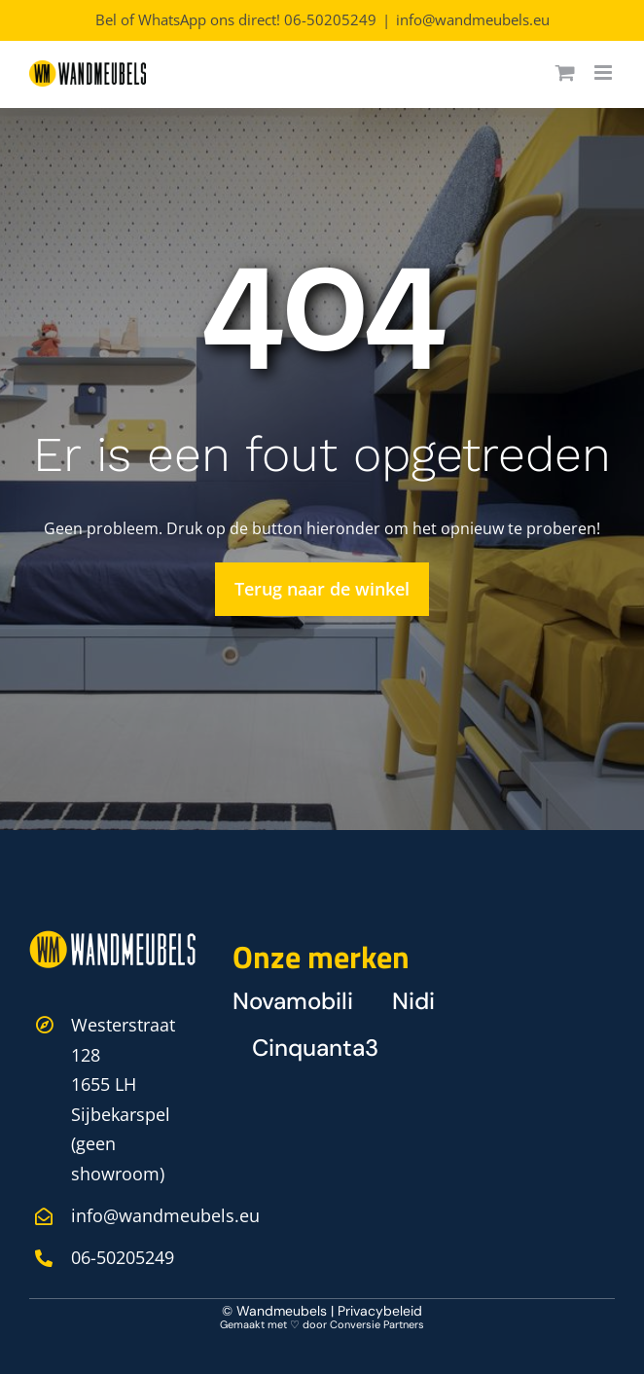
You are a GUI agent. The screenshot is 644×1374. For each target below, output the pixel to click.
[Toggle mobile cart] (565, 72)
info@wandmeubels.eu (473, 19)
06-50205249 (330, 19)
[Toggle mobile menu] (604, 72)
